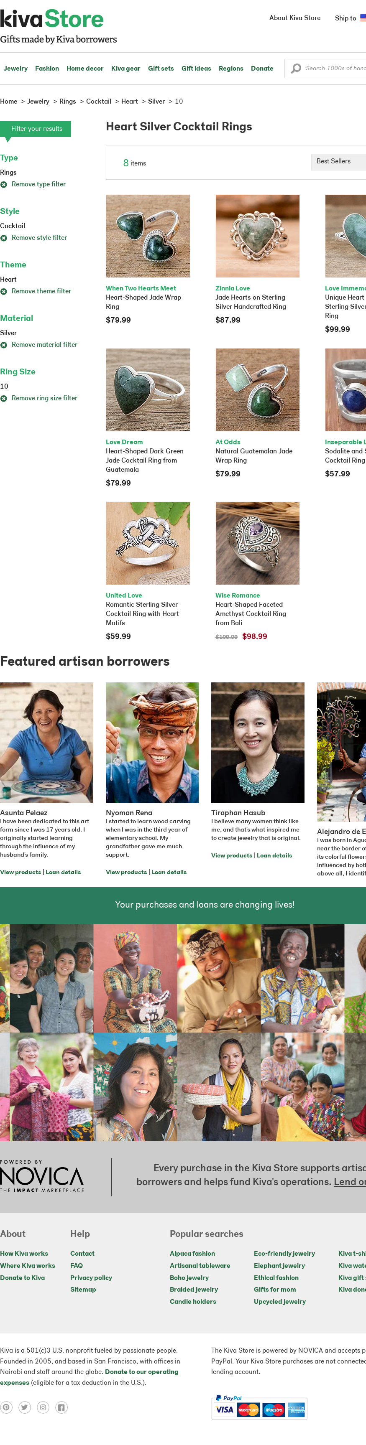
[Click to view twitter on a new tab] (27, 1407)
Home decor (85, 69)
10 (4, 387)
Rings (8, 173)
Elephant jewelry (279, 1266)
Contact (82, 1254)
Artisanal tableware (200, 1266)
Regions (231, 69)
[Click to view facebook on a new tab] (63, 1407)
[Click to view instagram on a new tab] (46, 1407)
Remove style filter (33, 238)
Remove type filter (33, 184)
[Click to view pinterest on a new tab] (9, 1407)
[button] (296, 70)
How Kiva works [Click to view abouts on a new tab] (24, 1254)
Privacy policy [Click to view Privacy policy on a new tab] (91, 1278)
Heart (8, 280)
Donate (262, 69)
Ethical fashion (276, 1278)
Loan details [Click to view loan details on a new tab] (63, 873)
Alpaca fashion (192, 1254)
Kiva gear (126, 69)
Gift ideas (196, 69)
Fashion (47, 69)
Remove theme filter (35, 291)
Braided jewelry (194, 1290)
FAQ (76, 1266)
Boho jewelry (189, 1278)
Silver (8, 333)
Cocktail (12, 226)
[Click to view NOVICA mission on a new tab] (42, 1177)
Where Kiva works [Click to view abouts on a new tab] (27, 1266)
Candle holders (193, 1302)
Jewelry (16, 69)
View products (20, 873)
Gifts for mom (275, 1290)
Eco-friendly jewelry (284, 1254)
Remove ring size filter (38, 398)
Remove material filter (38, 345)
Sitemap (83, 1290)
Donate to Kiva (22, 1278)
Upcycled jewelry (280, 1302)
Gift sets (161, 69)
